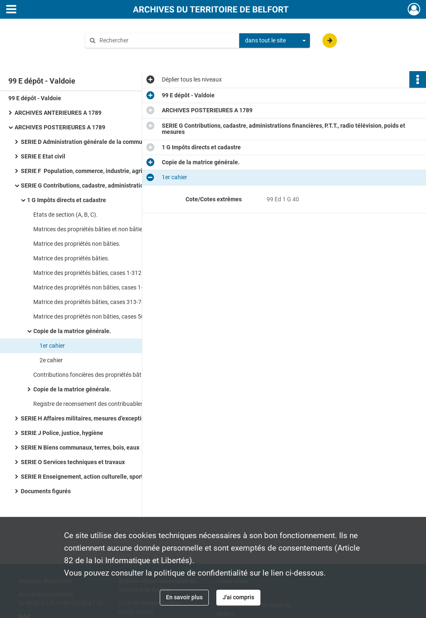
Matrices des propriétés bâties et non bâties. (90, 229)
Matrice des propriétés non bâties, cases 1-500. (93, 287)
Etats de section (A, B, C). (65, 214)
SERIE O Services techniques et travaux (73, 462)
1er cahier (52, 345)
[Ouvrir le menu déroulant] (11, 10)
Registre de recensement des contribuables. (89, 403)
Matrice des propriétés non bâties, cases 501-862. (97, 316)
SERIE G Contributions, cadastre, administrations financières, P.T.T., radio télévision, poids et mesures (104, 185)
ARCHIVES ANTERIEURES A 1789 (58, 112)
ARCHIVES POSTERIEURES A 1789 (60, 127)
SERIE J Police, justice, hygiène (62, 433)
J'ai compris (238, 597)
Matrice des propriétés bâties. (71, 258)
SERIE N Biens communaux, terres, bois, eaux (80, 447)
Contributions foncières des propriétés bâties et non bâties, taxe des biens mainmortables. (116, 374)
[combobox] (274, 40)
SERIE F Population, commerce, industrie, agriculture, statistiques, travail (104, 171)
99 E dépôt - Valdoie (34, 98)
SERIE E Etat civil (43, 156)
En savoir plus (184, 597)
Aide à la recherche (115, 54)
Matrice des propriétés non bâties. (77, 243)
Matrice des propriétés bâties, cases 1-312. (88, 272)
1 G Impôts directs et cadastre (66, 200)
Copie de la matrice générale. (72, 331)
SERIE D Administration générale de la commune (85, 141)
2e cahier (51, 360)
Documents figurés (46, 491)
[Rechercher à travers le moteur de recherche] (166, 40)
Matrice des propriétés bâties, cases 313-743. (91, 302)
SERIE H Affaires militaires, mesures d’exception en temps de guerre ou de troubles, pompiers (104, 418)
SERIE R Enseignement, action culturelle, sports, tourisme (96, 476)
